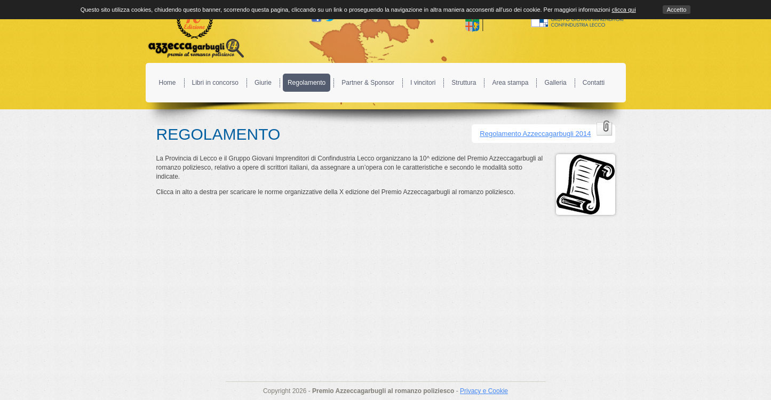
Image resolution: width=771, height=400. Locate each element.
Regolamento (306, 82)
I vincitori (422, 82)
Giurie (263, 82)
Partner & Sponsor (367, 82)
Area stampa (510, 82)
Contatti (594, 82)
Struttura (463, 82)
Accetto (677, 9)
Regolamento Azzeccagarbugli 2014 (535, 134)
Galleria (555, 82)
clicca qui (623, 9)
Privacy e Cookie (484, 391)
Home (167, 82)
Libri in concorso (215, 82)
